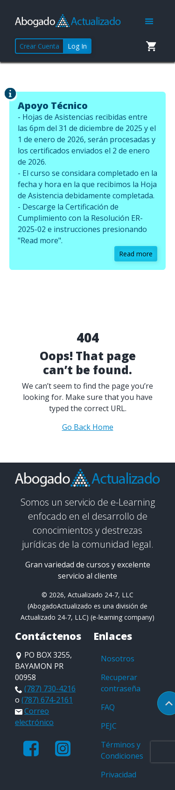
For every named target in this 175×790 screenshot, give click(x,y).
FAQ (108, 707)
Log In (77, 46)
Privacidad (118, 774)
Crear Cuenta (39, 46)
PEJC (109, 726)
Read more (136, 253)
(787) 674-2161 (47, 700)
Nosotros (117, 658)
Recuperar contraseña (120, 683)
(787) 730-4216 (50, 688)
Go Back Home (87, 427)
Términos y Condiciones (122, 750)
